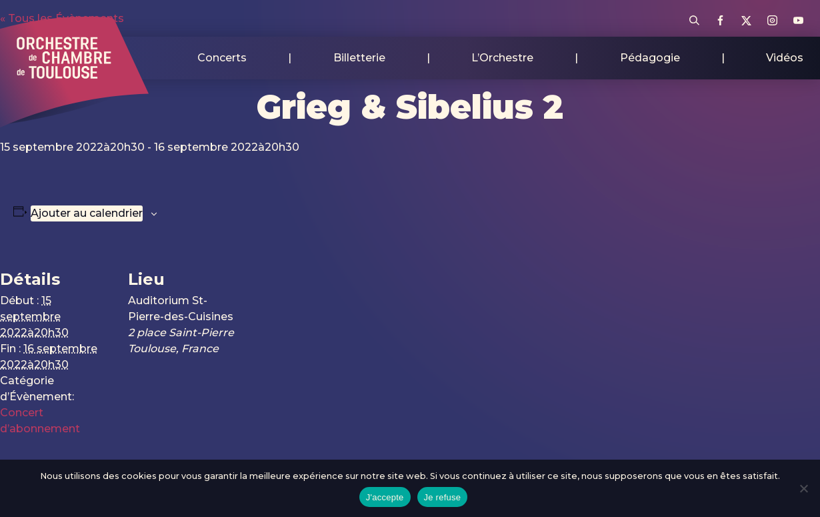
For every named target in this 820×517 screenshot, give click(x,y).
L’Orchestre (502, 57)
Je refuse (442, 497)
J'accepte (385, 497)
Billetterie (359, 57)
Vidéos (784, 57)
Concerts (222, 57)
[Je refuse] (803, 488)
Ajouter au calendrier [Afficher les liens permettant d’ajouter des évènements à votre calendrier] (87, 213)
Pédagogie (650, 57)
